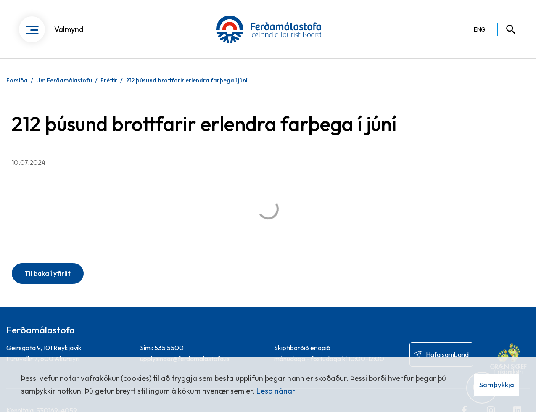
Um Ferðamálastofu (64, 80)
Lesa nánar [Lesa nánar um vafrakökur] (275, 391)
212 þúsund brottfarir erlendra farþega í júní (186, 80)
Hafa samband (447, 354)
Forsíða (17, 80)
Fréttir (108, 80)
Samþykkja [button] (496, 384)
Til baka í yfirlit (48, 273)
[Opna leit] (507, 29)
